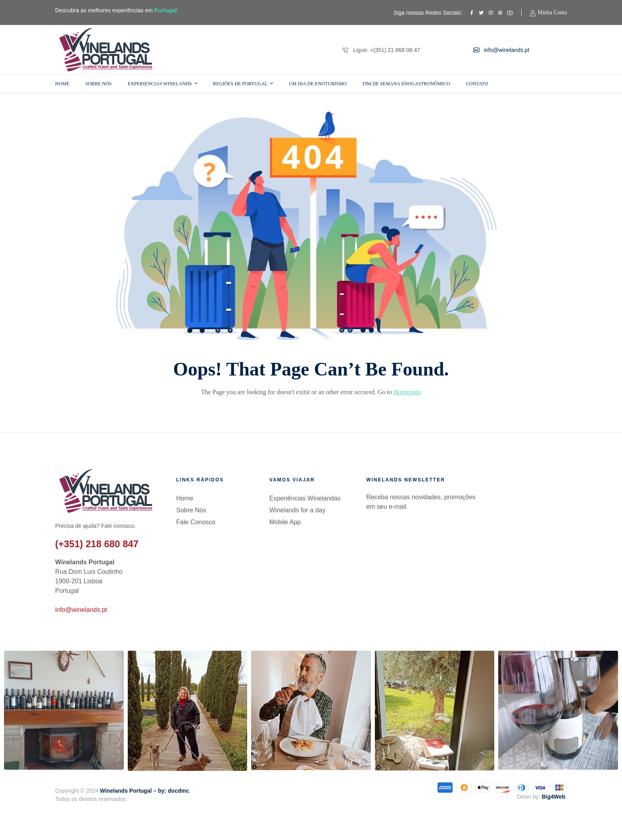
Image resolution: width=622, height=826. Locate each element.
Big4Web (553, 796)
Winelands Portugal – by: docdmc (144, 791)
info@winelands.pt (81, 609)
